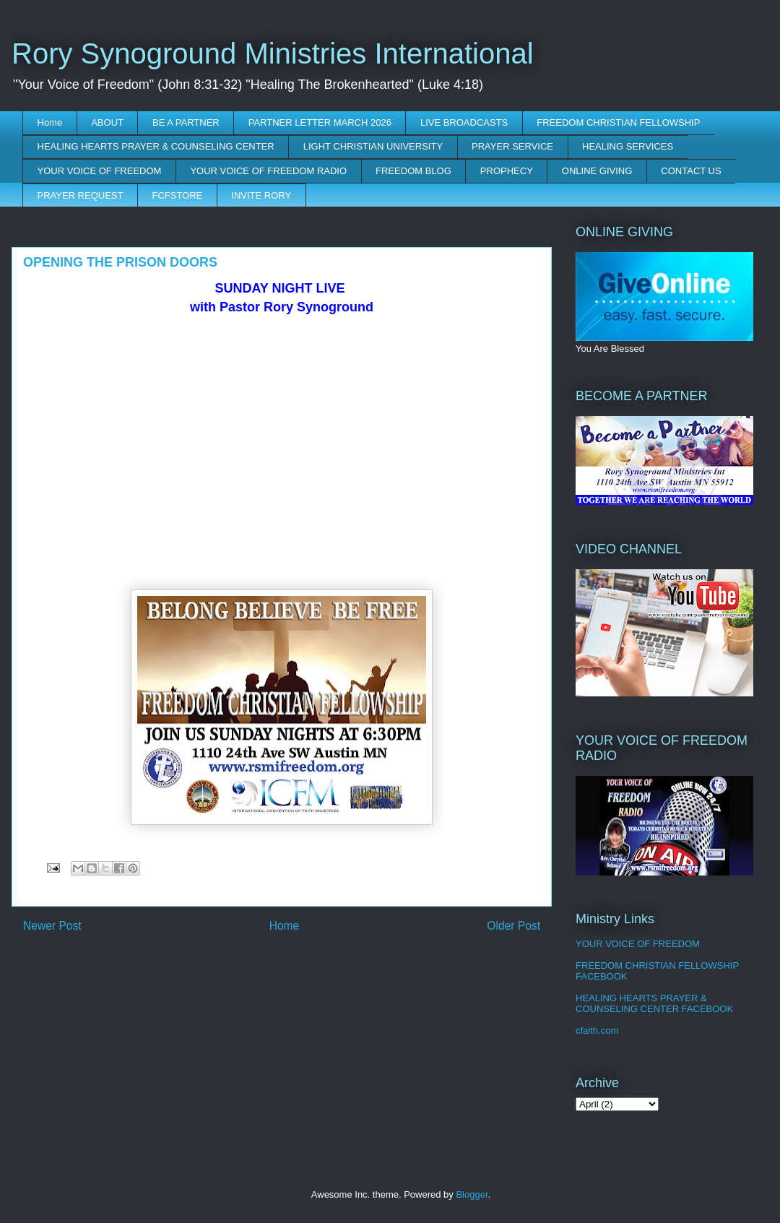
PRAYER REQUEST (81, 195)
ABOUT (107, 122)
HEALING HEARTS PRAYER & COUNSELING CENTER (156, 146)
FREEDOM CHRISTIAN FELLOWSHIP (618, 122)
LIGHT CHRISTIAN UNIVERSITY (373, 146)
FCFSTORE (177, 195)
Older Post (513, 926)
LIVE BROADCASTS (464, 122)
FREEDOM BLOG (413, 170)
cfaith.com (597, 1030)
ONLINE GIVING (597, 170)
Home (50, 122)
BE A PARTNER (186, 122)
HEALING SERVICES (627, 146)
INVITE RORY (261, 195)
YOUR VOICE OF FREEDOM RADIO (268, 170)
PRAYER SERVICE (512, 146)
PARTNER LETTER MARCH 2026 (319, 122)
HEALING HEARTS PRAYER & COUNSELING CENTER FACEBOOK (654, 1004)
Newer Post (52, 926)
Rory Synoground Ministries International (273, 53)
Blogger (472, 1194)
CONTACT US (691, 170)
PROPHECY (506, 170)
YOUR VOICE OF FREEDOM (100, 170)
